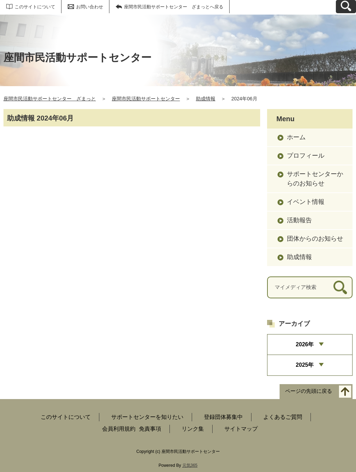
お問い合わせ (89, 6)
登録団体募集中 (223, 417)
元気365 (190, 465)
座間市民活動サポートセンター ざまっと (49, 98)
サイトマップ (241, 429)
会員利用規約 (118, 429)
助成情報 (205, 98)
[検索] (340, 287)
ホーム (296, 137)
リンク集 (193, 429)
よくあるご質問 (282, 417)
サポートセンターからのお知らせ (315, 179)
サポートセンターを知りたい (147, 417)
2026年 (305, 344)
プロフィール (305, 155)
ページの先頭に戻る (308, 391)
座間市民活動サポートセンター (146, 98)
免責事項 (150, 429)
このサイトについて (35, 6)
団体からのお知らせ (315, 238)
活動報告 (299, 220)
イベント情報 (305, 201)
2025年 (305, 365)
